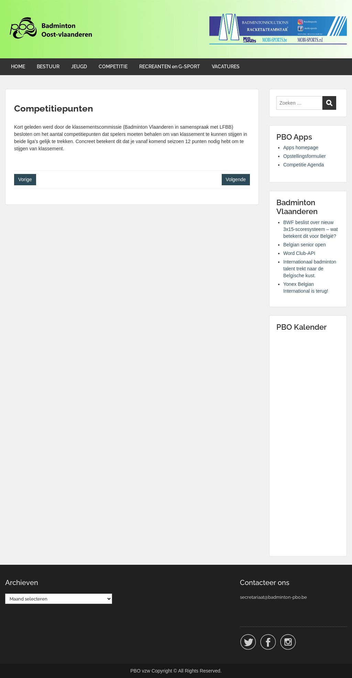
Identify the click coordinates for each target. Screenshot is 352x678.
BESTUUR (48, 66)
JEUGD (79, 66)
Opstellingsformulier (304, 156)
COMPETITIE (113, 66)
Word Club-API (299, 253)
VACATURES (226, 66)
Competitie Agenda (303, 164)
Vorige (25, 179)
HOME (18, 66)
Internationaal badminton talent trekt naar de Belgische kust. (309, 268)
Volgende (236, 179)
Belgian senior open (304, 244)
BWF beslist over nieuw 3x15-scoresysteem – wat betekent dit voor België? (310, 229)
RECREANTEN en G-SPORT (169, 66)
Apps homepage (300, 147)
